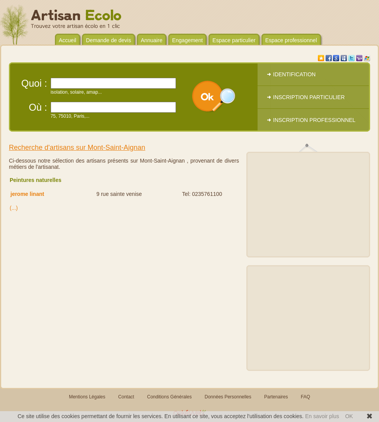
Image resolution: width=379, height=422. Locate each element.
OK (349, 416)
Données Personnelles (228, 397)
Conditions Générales (169, 397)
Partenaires (276, 397)
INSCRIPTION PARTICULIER (309, 97)
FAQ (305, 397)
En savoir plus (322, 416)
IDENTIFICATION (294, 74)
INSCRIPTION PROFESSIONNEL (314, 120)
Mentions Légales (87, 397)
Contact (126, 397)
